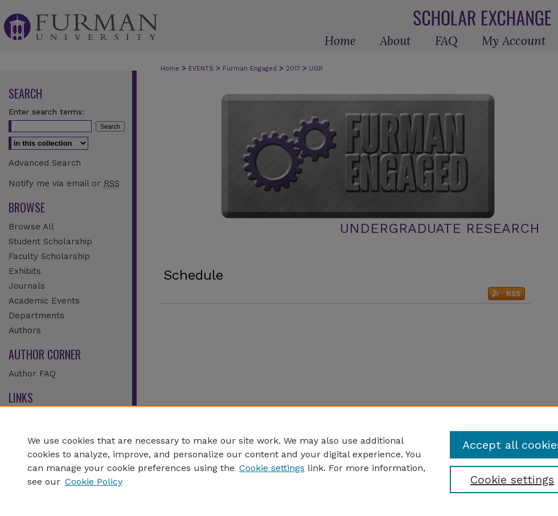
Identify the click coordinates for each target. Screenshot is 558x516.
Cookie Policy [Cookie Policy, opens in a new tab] (93, 481)
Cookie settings (272, 467)
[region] (279, 461)
